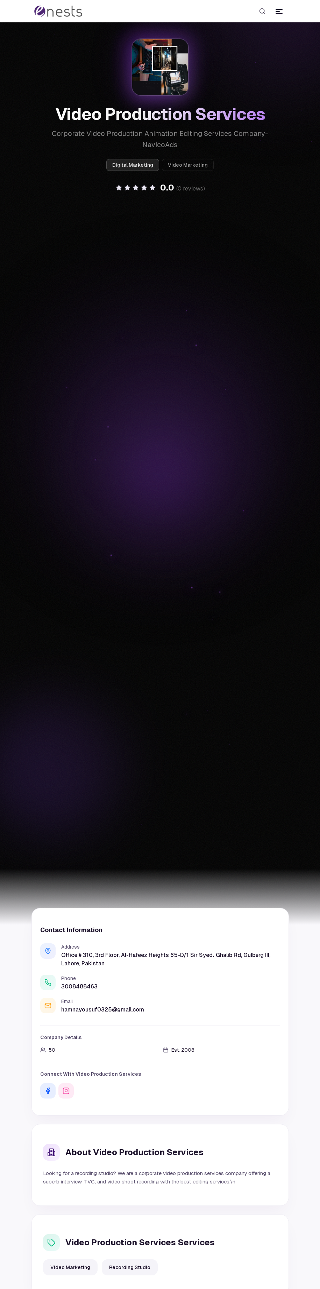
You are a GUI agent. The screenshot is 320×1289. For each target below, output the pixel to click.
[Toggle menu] (279, 11)
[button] (160, 193)
